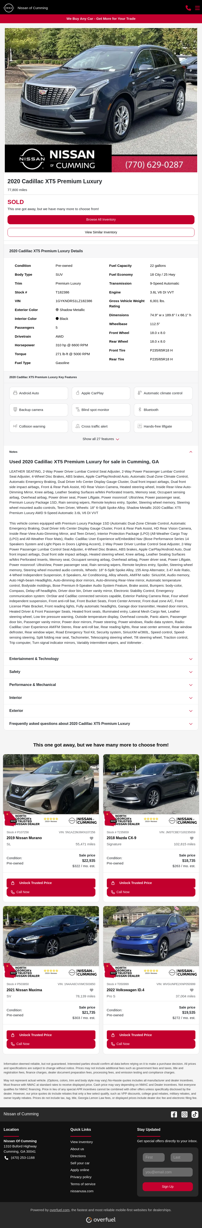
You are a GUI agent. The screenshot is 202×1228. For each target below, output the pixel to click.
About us (77, 1149)
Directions (78, 1156)
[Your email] (168, 1172)
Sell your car (79, 1163)
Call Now (20, 892)
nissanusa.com (81, 1191)
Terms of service (83, 1184)
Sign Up (168, 1186)
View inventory (81, 1142)
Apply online (79, 1170)
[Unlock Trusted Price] (51, 883)
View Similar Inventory (101, 232)
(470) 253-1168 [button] (20, 1157)
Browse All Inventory (101, 219)
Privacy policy (81, 1177)
